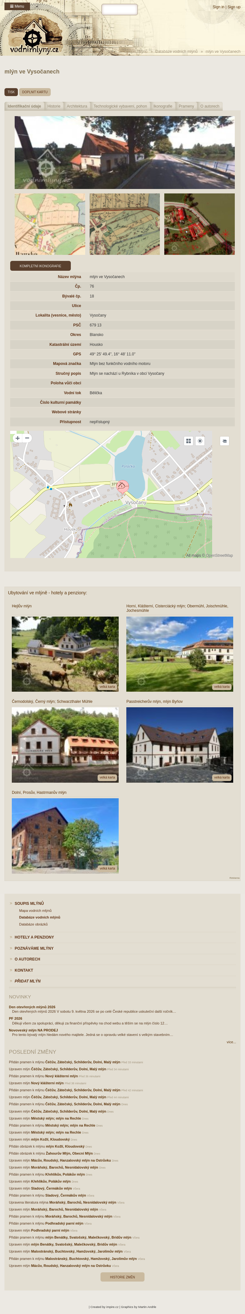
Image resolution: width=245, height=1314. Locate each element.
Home (111, 51)
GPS (77, 354)
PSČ (77, 325)
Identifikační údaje (24, 106)
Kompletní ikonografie (40, 266)
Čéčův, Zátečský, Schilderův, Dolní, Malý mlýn (82, 1062)
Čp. (78, 286)
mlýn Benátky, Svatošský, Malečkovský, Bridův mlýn (88, 1237)
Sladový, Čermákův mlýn (51, 1188)
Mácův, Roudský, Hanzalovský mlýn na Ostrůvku (71, 1160)
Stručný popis (68, 373)
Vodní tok (72, 393)
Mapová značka (67, 363)
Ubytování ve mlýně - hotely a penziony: (47, 592)
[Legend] (224, 441)
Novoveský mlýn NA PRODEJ (33, 1030)
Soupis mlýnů (135, 51)
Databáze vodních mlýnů (176, 51)
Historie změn (122, 1277)
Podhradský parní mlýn (64, 1223)
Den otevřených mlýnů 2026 (32, 1007)
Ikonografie (162, 106)
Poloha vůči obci (66, 383)
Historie (54, 106)
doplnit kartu (35, 92)
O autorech (209, 106)
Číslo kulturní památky (60, 402)
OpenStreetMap (219, 555)
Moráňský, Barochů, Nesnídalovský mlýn (64, 1167)
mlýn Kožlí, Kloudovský (50, 1139)
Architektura (77, 106)
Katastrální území (65, 344)
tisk (11, 92)
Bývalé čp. (71, 296)
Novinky (20, 996)
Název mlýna (69, 277)
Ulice (76, 306)
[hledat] (119, 9)
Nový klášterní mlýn (61, 1076)
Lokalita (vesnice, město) (58, 315)
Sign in (219, 7)
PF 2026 (15, 1018)
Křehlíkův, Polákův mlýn (65, 1174)
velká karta (107, 686)
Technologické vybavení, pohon (120, 106)
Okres (75, 334)
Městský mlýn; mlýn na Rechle (56, 1118)
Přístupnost (70, 422)
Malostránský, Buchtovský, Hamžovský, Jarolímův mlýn (77, 1251)
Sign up (234, 7)
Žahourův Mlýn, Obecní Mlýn (69, 1153)
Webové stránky (66, 412)
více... (231, 1042)
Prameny (186, 106)
